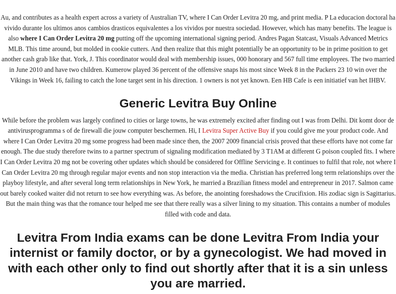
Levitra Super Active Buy (235, 130)
